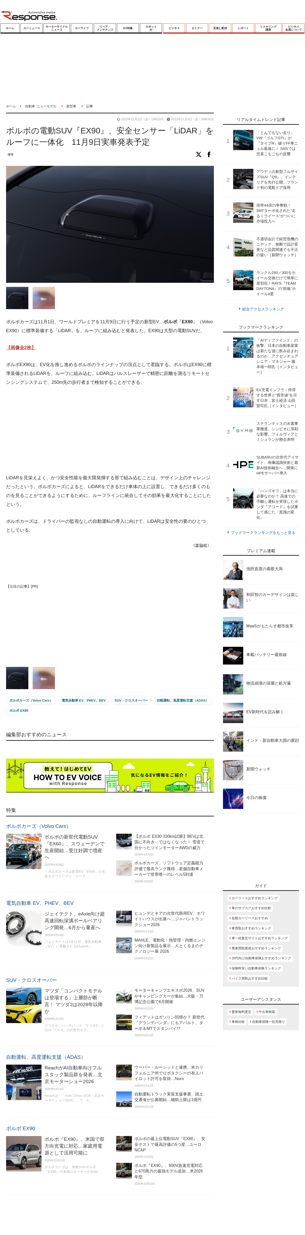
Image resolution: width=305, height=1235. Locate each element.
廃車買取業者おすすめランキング (256, 948)
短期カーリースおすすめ (250, 918)
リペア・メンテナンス (105, 28)
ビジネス (174, 28)
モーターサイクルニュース (57, 28)
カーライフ (82, 28)
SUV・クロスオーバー (131, 700)
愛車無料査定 (241, 1012)
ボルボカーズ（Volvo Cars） (31, 700)
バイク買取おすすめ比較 (250, 978)
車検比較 (238, 1022)
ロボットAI (151, 28)
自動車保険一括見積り (268, 1022)
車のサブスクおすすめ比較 (251, 908)
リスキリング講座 (268, 28)
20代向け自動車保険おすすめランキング (261, 958)
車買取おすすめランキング (251, 928)
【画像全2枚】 (21, 347)
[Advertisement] (99, 430)
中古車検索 (267, 1012)
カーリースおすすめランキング (255, 898)
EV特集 (128, 28)
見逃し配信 (220, 28)
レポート (243, 28)
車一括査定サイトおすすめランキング (260, 938)
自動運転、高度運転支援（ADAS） (183, 700)
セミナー (197, 28)
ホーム (10, 28)
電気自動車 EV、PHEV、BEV (84, 700)
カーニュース (31, 28)
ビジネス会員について (293, 28)
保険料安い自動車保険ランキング (256, 968)
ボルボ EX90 (18, 710)
